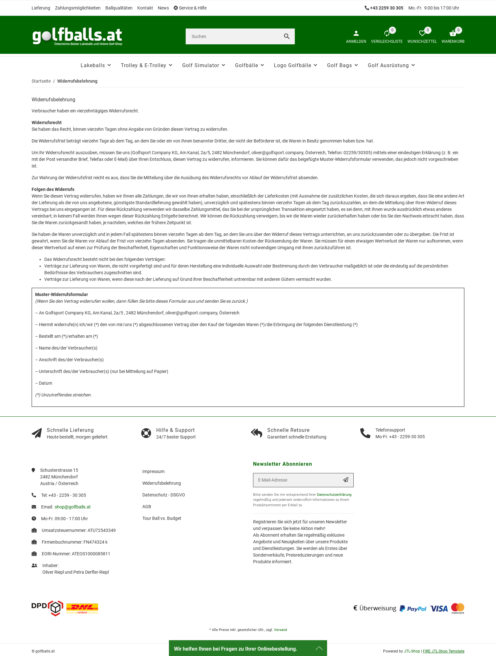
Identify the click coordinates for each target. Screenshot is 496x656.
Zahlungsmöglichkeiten (78, 7)
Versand (280, 630)
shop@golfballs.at (73, 506)
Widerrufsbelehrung (161, 483)
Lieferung (41, 7)
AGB (146, 506)
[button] (192, 8)
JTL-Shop (412, 651)
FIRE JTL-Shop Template (443, 651)
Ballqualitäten (119, 7)
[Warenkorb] (450, 36)
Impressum (153, 471)
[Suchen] (232, 36)
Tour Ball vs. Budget (161, 518)
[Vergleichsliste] (384, 36)
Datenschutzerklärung (334, 495)
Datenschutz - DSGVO (163, 494)
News (163, 7)
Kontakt (145, 7)
